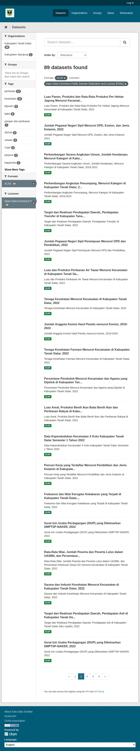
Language (10, 739)
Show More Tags (15, 169)
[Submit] (125, 42)
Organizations (79, 12)
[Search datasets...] (82, 42)
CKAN (10, 734)
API (87, 691)
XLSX (47, 115)
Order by (49, 55)
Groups (97, 12)
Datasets (61, 12)
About (110, 12)
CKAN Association (14, 720)
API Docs (98, 691)
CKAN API (10, 716)
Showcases (126, 12)
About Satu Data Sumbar (18, 711)
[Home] (5, 27)
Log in (130, 2)
